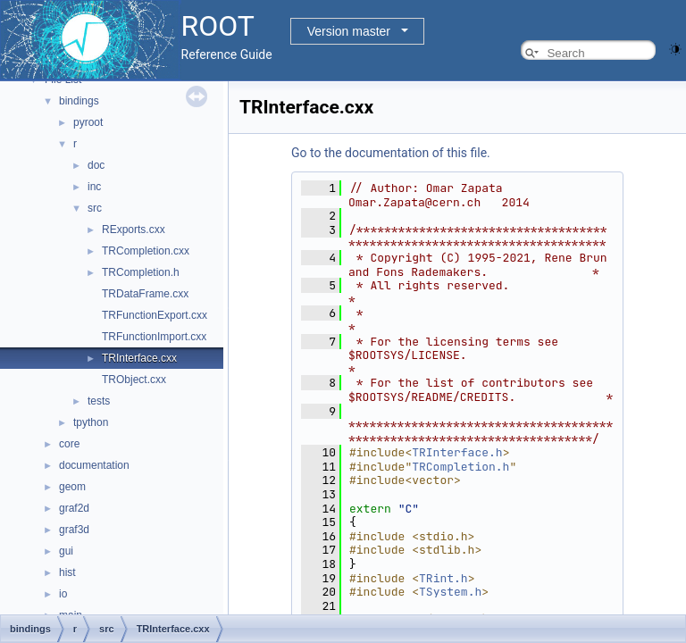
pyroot (88, 122)
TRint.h (443, 578)
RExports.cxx (133, 229)
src (95, 208)
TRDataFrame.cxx (145, 294)
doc (96, 165)
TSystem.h (450, 591)
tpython (90, 422)
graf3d (74, 529)
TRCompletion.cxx (145, 251)
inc (94, 186)
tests (99, 401)
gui (66, 551)
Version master (348, 31)
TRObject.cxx (134, 379)
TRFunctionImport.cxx (154, 336)
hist (67, 572)
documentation (94, 465)
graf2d (74, 508)
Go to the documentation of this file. (390, 153)
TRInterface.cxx (139, 358)
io (63, 594)
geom (72, 486)
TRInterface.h (457, 452)
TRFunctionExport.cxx (154, 315)
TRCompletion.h (141, 272)
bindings (79, 101)
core (69, 444)
